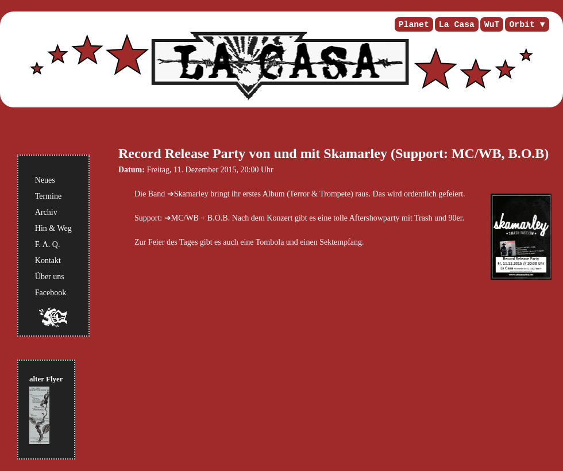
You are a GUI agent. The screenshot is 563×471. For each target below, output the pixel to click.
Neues (45, 180)
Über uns (49, 276)
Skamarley (191, 194)
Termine (48, 196)
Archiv (46, 212)
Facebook (50, 292)
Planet (414, 24)
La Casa (457, 24)
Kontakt (48, 260)
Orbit (521, 24)
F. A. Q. (47, 244)
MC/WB (185, 218)
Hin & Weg (53, 228)
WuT (492, 24)
